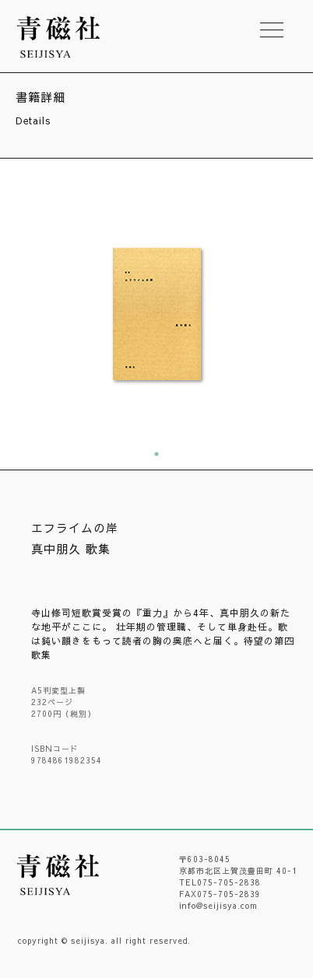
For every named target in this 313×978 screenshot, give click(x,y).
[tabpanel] (156, 314)
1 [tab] (156, 454)
